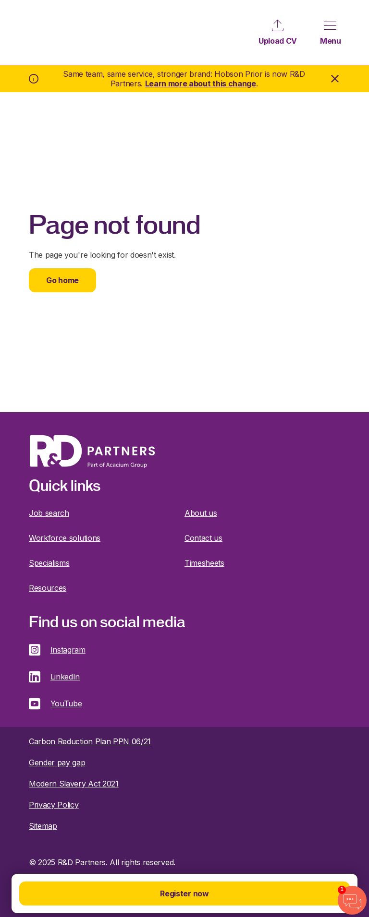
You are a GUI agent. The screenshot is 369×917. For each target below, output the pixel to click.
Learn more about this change (200, 83)
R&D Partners (49, 32)
